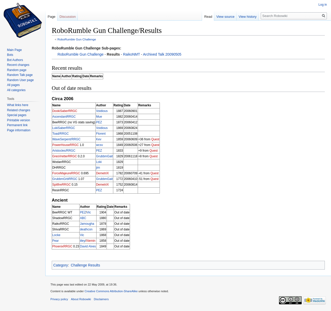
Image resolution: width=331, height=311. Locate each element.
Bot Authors (15, 60)
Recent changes (18, 65)
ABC (83, 218)
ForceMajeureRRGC (66, 173)
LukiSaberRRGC (63, 128)
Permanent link (17, 125)
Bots (10, 55)
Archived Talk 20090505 (162, 54)
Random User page (20, 80)
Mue (99, 116)
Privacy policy (59, 299)
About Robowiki (81, 299)
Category (60, 265)
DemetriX (102, 173)
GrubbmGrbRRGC (64, 179)
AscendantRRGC (64, 116)
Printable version (18, 120)
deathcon (86, 229)
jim (98, 167)
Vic (89, 212)
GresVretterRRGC (64, 156)
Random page (16, 70)
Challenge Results (85, 265)
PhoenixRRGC (62, 246)
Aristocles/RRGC (63, 150)
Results (113, 54)
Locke (56, 235)
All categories (16, 90)
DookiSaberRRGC (64, 111)
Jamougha (87, 224)
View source (225, 17)
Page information (18, 130)
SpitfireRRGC (61, 184)
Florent (101, 133)
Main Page (14, 50)
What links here (17, 105)
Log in (322, 4)
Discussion (67, 17)
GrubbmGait (104, 156)
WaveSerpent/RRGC (66, 139)
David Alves (88, 246)
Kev (98, 139)
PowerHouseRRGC (65, 145)
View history (248, 17)
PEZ (99, 122)
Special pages (16, 115)
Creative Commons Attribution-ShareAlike (110, 291)
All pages (13, 85)
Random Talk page (20, 75)
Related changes (18, 110)
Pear (55, 241)
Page (51, 17)
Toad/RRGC (60, 133)
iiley (82, 241)
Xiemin (90, 241)
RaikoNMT (131, 54)
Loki (99, 162)
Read (208, 17)
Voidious (102, 111)
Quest (155, 139)
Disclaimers (101, 299)
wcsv (99, 145)
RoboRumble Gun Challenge (76, 39)
